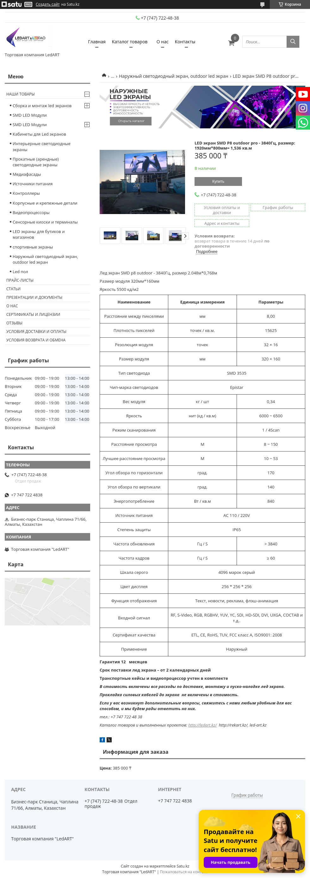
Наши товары (20, 94)
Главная (97, 42)
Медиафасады (27, 174)
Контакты (185, 42)
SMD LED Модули (30, 115)
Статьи (13, 289)
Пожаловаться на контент (184, 872)
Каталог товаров (130, 42)
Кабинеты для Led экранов (39, 134)
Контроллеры (26, 193)
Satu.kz (183, 866)
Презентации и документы (34, 297)
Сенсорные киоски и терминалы (45, 222)
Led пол (20, 271)
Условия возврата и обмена (35, 340)
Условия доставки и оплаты (36, 331)
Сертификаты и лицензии (33, 314)
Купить (218, 181)
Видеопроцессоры (31, 212)
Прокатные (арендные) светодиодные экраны (36, 162)
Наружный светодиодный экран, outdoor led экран (173, 76)
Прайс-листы (20, 280)
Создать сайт (48, 4)
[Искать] (293, 42)
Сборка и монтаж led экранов (42, 105)
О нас (163, 42)
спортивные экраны (33, 247)
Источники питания (33, 184)
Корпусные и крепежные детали (45, 203)
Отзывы (14, 323)
